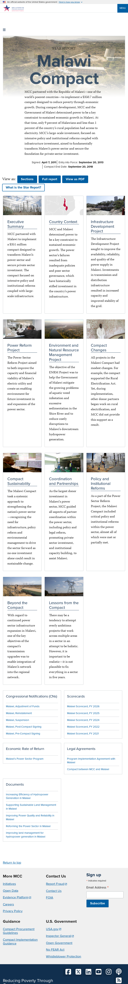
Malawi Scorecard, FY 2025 (83, 713)
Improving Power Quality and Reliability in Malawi (30, 817)
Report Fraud (55, 883)
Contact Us (53, 891)
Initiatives (9, 883)
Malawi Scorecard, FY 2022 (83, 727)
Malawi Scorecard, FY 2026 (83, 706)
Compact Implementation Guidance (20, 941)
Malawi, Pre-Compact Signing (23, 734)
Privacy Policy (13, 911)
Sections (27, 179)
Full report (49, 179)
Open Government (59, 943)
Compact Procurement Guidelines (18, 931)
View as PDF (75, 179)
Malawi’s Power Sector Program (24, 759)
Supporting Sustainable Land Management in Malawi (31, 807)
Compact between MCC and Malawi (88, 769)
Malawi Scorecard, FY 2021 (83, 734)
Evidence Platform (15, 897)
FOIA (49, 897)
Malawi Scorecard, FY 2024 (83, 720)
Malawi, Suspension (17, 720)
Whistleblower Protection (63, 956)
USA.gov (52, 929)
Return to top (12, 862)
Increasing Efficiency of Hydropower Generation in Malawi (27, 796)
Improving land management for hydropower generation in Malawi (25, 835)
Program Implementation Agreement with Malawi (91, 761)
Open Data (10, 890)
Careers (8, 904)
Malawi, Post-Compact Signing (23, 727)
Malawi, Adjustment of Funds (22, 706)
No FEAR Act (55, 949)
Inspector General (58, 936)
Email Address (97, 887)
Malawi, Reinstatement (19, 713)
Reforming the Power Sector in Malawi (28, 826)
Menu (123, 8)
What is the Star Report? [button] (23, 187)
